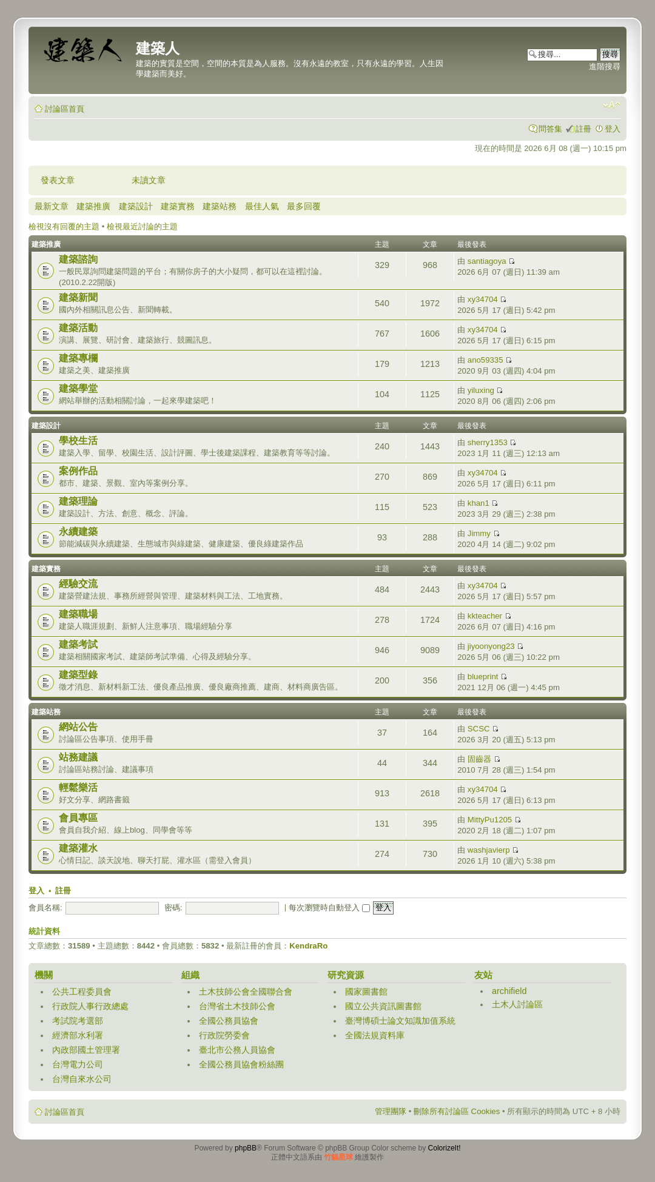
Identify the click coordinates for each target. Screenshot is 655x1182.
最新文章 (52, 206)
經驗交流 (78, 584)
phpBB (246, 1148)
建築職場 (78, 614)
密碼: (173, 907)
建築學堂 (78, 388)
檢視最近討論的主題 (142, 226)
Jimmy (479, 533)
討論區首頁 (64, 108)
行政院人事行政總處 (90, 1006)
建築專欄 (78, 358)
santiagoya (487, 261)
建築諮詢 (78, 259)
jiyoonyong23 (491, 646)
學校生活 (78, 440)
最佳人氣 (262, 206)
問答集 (550, 128)
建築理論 (78, 501)
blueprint (483, 676)
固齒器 (479, 759)
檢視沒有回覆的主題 (64, 226)
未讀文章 (149, 180)
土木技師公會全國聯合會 (245, 991)
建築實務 (178, 206)
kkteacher (485, 615)
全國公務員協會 (228, 1021)
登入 (612, 128)
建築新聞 (78, 297)
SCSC (479, 728)
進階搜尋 (604, 66)
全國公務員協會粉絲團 (241, 1064)
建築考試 (78, 644)
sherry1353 (488, 442)
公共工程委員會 (82, 991)
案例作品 (78, 471)
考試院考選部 (77, 1021)
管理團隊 (390, 1111)
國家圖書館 (366, 991)
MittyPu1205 (490, 819)
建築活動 (78, 328)
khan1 (478, 503)
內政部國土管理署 (86, 1050)
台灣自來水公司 (82, 1079)
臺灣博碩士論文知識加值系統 (400, 1021)
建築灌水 (78, 848)
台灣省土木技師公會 (237, 1006)
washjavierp (489, 850)
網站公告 (78, 727)
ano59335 (485, 359)
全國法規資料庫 (375, 1035)
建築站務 (220, 206)
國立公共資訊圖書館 (383, 1006)
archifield (509, 991)
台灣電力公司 (77, 1064)
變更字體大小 (611, 104)
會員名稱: (45, 907)
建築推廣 (93, 206)
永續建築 (78, 531)
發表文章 (58, 180)
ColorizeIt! (444, 1148)
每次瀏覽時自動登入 (329, 907)
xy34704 (483, 299)
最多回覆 (304, 206)
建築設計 (136, 206)
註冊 (583, 128)
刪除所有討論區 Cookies (457, 1111)
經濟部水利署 (77, 1035)
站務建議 (78, 757)
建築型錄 (78, 675)
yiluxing (481, 390)
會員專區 (78, 818)
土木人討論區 (517, 1004)
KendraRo (308, 945)
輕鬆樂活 (78, 787)
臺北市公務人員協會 (237, 1050)
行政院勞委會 (224, 1035)
